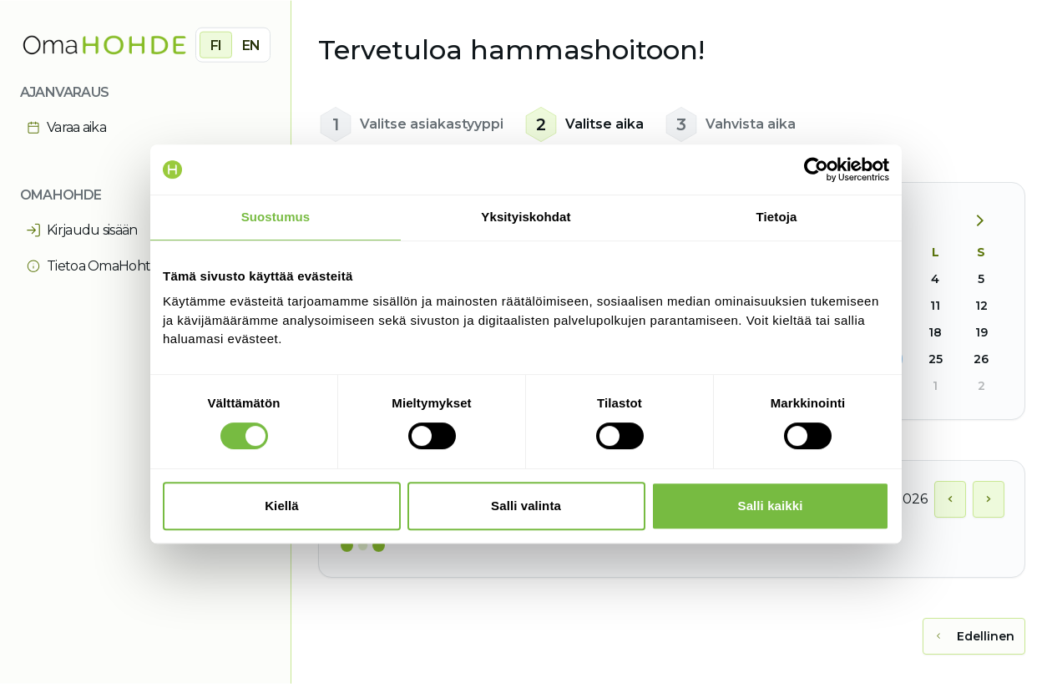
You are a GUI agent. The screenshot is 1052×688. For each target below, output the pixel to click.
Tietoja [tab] (776, 217)
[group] (233, 44)
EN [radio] (251, 45)
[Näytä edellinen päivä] (950, 499)
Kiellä (282, 505)
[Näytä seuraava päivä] (988, 499)
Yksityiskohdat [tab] (525, 217)
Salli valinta (526, 505)
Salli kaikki (770, 505)
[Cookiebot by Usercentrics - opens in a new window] (816, 169)
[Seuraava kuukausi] (986, 221)
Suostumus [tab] (276, 217)
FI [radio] (215, 45)
